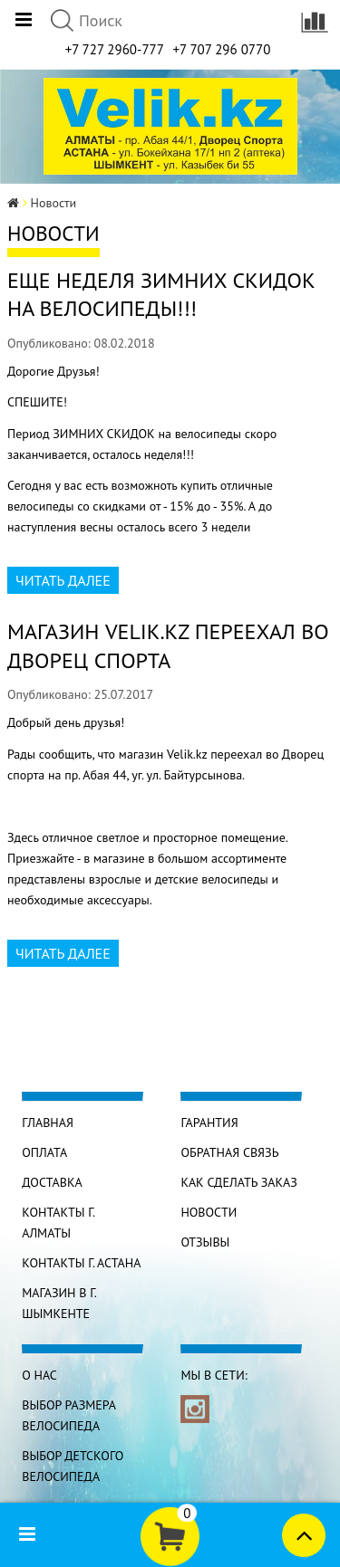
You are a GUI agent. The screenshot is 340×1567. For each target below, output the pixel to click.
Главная (47, 1122)
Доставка (52, 1182)
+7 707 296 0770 (221, 49)
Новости (208, 1212)
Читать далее (63, 580)
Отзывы (204, 1242)
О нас (39, 1375)
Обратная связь (229, 1152)
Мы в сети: (213, 1375)
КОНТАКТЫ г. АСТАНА (81, 1263)
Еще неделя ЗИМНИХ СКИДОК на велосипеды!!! (161, 294)
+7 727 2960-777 (114, 49)
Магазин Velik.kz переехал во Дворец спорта (168, 645)
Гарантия (209, 1122)
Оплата (44, 1152)
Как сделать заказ (238, 1182)
